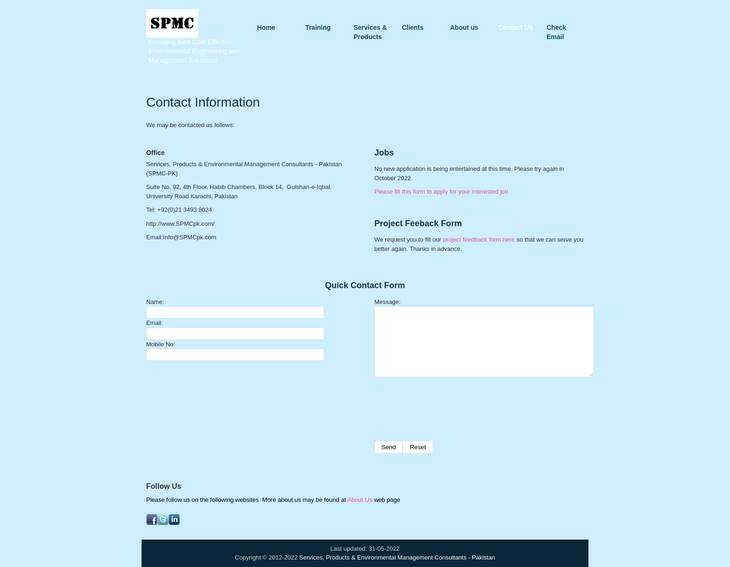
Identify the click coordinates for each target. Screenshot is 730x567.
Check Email (556, 28)
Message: (387, 301)
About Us (359, 499)
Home (266, 27)
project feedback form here (479, 239)
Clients (413, 27)
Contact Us (515, 27)
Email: (154, 322)
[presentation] (445, 404)
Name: (155, 301)
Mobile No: (160, 344)
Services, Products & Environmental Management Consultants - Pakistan (397, 557)
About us (464, 27)
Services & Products (370, 28)
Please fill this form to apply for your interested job (441, 191)
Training (318, 27)
